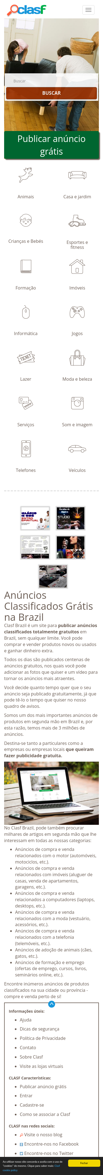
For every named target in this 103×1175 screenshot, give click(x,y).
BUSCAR (51, 93)
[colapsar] (88, 10)
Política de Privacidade (43, 1038)
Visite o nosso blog (41, 1135)
